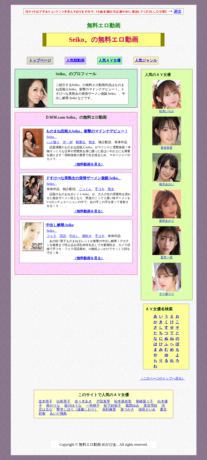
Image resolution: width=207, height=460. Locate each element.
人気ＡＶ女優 (110, 60)
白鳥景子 (63, 401)
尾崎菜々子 (144, 401)
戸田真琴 (103, 401)
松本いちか (166, 111)
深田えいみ (147, 409)
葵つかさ (127, 409)
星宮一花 (167, 257)
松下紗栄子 (112, 405)
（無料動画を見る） (88, 164)
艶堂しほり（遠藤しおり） (77, 409)
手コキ (100, 189)
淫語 (63, 236)
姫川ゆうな (73, 405)
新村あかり (166, 221)
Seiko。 (52, 137)
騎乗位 (80, 142)
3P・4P (68, 142)
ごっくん (85, 189)
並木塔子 (45, 401)
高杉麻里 (109, 409)
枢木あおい (166, 184)
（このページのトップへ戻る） (162, 378)
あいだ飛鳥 (58, 413)
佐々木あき (83, 401)
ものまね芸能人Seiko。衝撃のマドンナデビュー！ (87, 131)
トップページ (40, 60)
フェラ (51, 236)
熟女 (92, 142)
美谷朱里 (167, 147)
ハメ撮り (53, 142)
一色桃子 (93, 405)
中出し (74, 236)
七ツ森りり (166, 294)
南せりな (53, 405)
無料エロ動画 (103, 26)
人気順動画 (75, 60)
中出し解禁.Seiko (60, 225)
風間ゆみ (132, 405)
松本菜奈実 (122, 401)
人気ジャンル (146, 60)
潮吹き (87, 236)
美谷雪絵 (150, 405)
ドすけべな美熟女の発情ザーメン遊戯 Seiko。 (84, 178)
